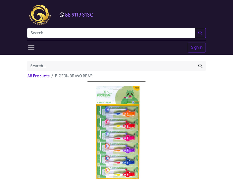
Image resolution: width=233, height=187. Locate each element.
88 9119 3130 (79, 15)
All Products (38, 76)
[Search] (200, 33)
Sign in (196, 47)
